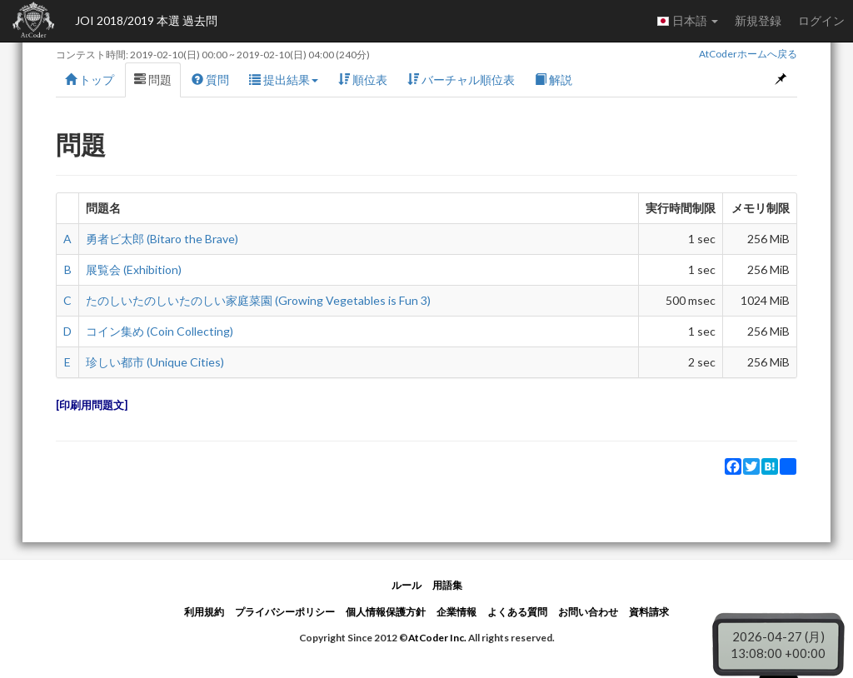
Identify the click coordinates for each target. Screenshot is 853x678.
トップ (89, 79)
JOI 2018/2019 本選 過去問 (146, 20)
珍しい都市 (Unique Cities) (155, 362)
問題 (153, 79)
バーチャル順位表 (461, 79)
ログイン (821, 20)
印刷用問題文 (91, 405)
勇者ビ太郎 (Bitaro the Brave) (162, 239)
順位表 (362, 79)
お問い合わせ (588, 612)
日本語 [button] (687, 20)
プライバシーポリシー (285, 612)
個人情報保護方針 (386, 612)
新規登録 (758, 20)
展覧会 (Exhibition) (134, 269)
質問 (210, 79)
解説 (553, 79)
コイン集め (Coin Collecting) (159, 331)
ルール (407, 585)
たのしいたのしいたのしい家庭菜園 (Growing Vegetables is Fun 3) (258, 300)
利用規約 (204, 612)
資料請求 (649, 612)
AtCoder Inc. (437, 637)
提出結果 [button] (283, 79)
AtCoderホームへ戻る (748, 53)
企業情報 (456, 612)
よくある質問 (517, 612)
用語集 (447, 585)
